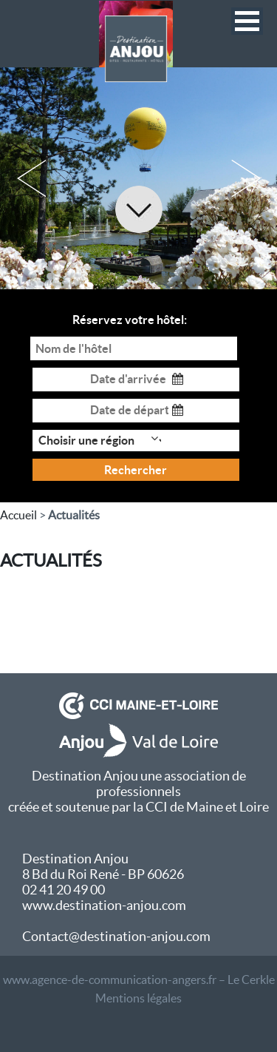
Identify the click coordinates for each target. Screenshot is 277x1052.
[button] (247, 21)
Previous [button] (31, 178)
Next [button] (245, 178)
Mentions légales (138, 998)
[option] (138, 178)
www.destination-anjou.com (104, 905)
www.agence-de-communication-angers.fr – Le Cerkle (139, 979)
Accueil (18, 515)
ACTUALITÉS (51, 560)
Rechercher (135, 469)
